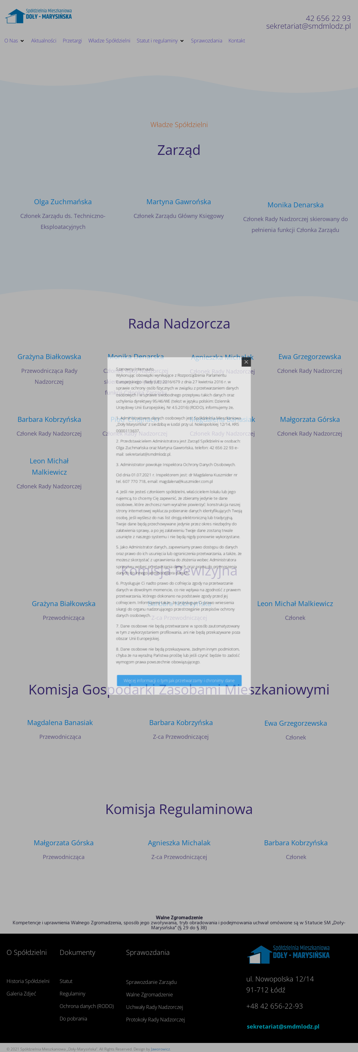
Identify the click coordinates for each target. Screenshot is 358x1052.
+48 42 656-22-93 (274, 1005)
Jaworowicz (160, 1049)
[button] (14, 41)
